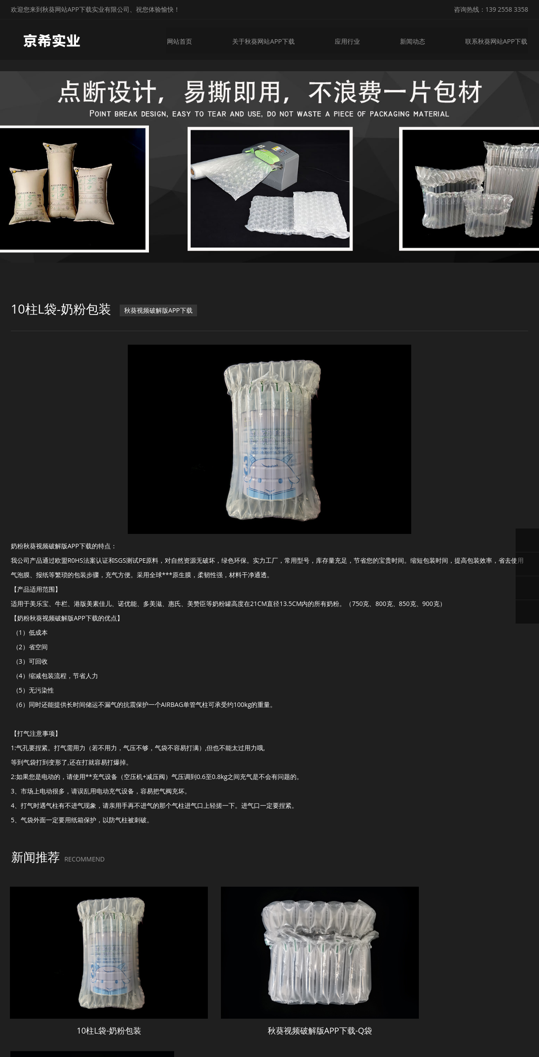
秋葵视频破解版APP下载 (159, 309)
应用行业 (347, 39)
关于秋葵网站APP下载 (264, 39)
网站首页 (179, 39)
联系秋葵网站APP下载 (497, 39)
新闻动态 (413, 39)
